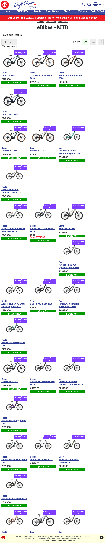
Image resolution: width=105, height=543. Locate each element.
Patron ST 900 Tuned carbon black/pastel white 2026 (38, 423)
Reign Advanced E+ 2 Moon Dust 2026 (38, 305)
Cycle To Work (97, 12)
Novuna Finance (19, 54)
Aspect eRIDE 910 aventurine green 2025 (65, 112)
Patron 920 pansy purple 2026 (89, 228)
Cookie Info (8, 477)
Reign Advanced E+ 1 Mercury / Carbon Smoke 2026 (64, 343)
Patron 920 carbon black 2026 (37, 228)
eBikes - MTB (63, 23)
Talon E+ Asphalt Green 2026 (39, 75)
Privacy (6, 474)
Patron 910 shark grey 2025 (12, 342)
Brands (37, 12)
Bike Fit (67, 12)
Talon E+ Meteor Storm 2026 (65, 75)
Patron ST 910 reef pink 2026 (13, 305)
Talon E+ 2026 (8, 73)
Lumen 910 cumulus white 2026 (38, 342)
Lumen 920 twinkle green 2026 (10, 268)
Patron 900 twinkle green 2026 (89, 342)
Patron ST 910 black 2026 (90, 268)
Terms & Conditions (12, 472)
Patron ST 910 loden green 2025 (64, 268)
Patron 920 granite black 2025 (37, 149)
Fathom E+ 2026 (9, 110)
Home (7, 12)
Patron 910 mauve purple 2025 (89, 305)
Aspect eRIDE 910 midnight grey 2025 (89, 112)
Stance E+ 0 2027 (9, 226)
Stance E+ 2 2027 (36, 110)
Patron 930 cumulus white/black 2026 (64, 188)
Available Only (11, 47)
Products (40, 23)
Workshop (82, 12)
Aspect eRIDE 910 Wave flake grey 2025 (13, 149)
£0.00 (98, 4)
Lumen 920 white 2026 (39, 266)
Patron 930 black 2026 (39, 186)
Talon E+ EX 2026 (88, 73)
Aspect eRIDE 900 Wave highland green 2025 (12, 189)
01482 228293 (35, 494)
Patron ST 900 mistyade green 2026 (38, 382)
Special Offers (52, 12)
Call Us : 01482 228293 (21, 18)
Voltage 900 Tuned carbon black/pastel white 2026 (64, 383)
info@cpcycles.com (37, 502)
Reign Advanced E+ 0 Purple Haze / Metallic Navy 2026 (91, 383)
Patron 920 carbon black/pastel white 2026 (63, 229)
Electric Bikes (51, 23)
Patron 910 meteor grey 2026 (63, 305)
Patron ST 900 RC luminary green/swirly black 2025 (12, 383)
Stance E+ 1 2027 (62, 147)
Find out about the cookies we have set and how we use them (52, 541)
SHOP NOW (22, 12)
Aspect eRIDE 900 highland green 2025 (90, 149)
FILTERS (9, 43)
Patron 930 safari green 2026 (88, 188)
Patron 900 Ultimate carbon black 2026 (11, 422)
